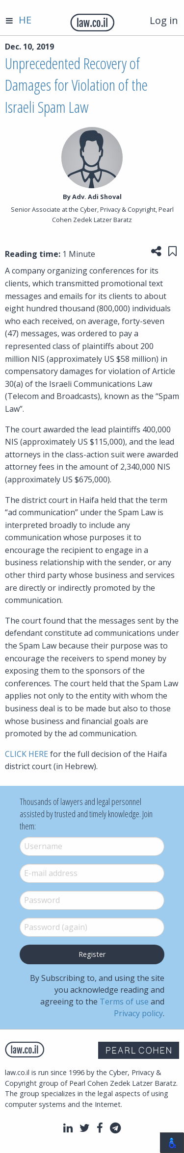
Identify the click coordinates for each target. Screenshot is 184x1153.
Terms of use (124, 1001)
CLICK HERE (26, 754)
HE (25, 19)
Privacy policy (138, 1013)
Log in (164, 20)
